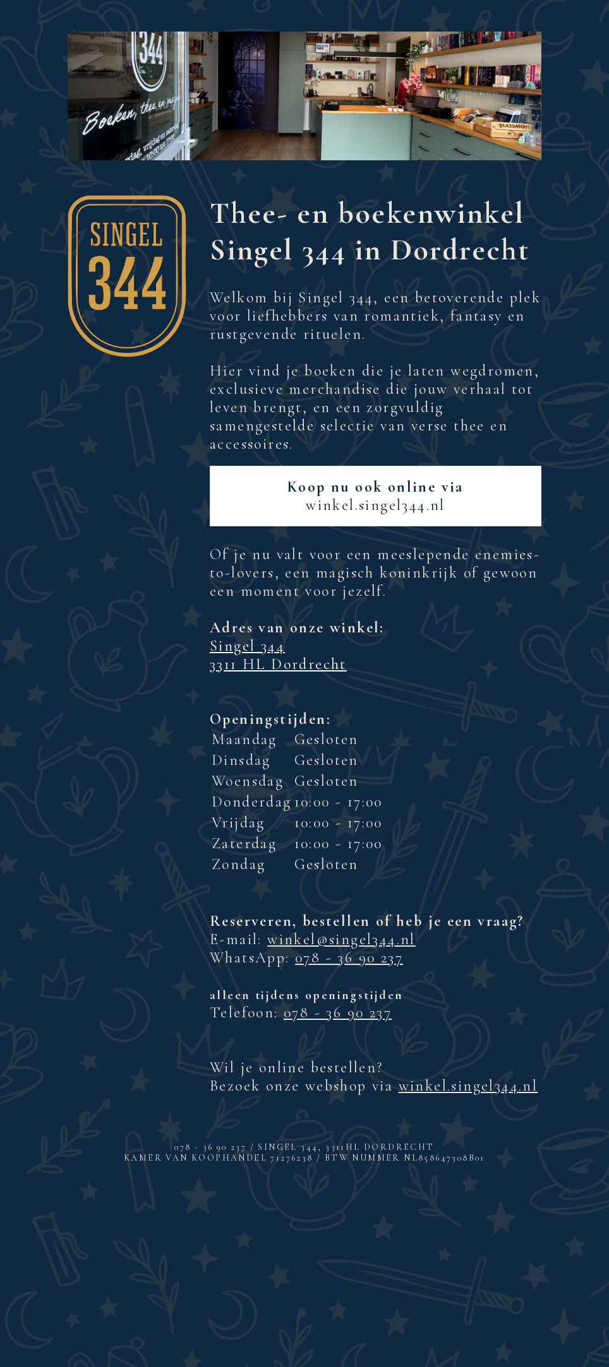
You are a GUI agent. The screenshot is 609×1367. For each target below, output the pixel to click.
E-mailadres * (165, 1241)
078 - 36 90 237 (349, 958)
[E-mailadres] (304, 1261)
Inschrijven (304, 1293)
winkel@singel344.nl (341, 939)
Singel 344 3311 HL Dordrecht (278, 655)
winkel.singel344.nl (375, 496)
